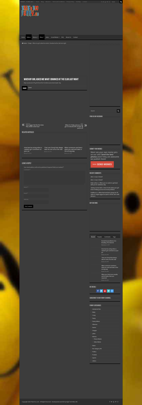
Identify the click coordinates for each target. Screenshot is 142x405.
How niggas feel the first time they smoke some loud (36, 125)
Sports (94, 358)
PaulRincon (94, 192)
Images (94, 330)
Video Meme (97, 342)
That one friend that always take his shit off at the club (53, 148)
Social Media (54, 37)
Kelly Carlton (94, 183)
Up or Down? (99, 177)
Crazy (29, 43)
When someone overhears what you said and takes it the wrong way (73, 149)
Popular (99, 237)
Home (37, 1)
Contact (85, 1)
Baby (93, 312)
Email (26, 193)
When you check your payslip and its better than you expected (109, 276)
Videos (29, 37)
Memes (35, 37)
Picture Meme (98, 339)
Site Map (78, 1)
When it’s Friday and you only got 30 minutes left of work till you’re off (73, 126)
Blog (42, 1)
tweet (30, 87)
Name (26, 187)
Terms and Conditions (58, 1)
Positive (94, 355)
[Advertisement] (85, 19)
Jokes (47, 37)
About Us (48, 1)
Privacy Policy (70, 1)
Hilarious (94, 324)
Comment (27, 169)
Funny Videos (96, 321)
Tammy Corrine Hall (96, 188)
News (94, 345)
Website (26, 199)
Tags (114, 237)
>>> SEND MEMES (102, 164)
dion (92, 177)
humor (94, 327)
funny (94, 318)
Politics (94, 351)
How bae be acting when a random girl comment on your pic (33, 149)
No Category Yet (97, 348)
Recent (93, 237)
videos (94, 361)
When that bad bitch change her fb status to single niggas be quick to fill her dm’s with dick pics (105, 194)
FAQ (62, 37)
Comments (107, 237)
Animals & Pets (96, 309)
